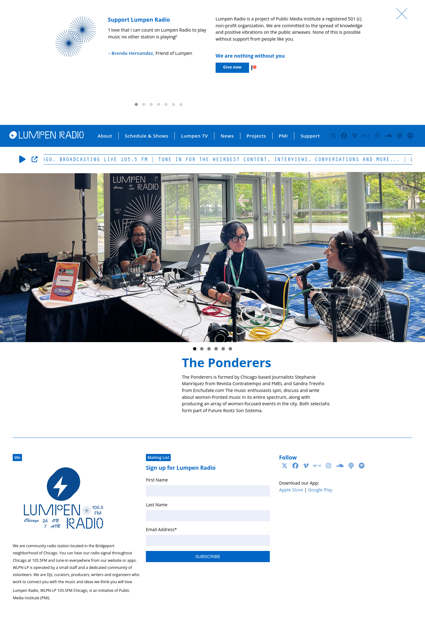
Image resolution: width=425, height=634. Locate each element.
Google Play (320, 490)
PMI (283, 136)
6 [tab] (230, 348)
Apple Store (291, 490)
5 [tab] (223, 348)
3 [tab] (209, 348)
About (105, 136)
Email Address (161, 529)
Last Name (157, 505)
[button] (136, 104)
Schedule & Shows (147, 136)
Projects (256, 136)
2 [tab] (202, 348)
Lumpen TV (194, 136)
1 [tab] (194, 348)
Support (310, 136)
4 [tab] (216, 348)
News (227, 136)
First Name (157, 480)
